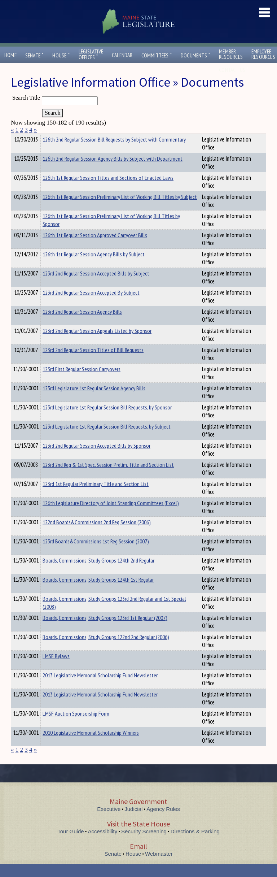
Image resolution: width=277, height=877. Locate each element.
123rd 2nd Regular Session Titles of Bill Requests (93, 363)
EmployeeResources (263, 54)
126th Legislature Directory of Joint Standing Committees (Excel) (111, 516)
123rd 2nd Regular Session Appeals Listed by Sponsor (97, 344)
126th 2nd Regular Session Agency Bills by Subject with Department (113, 171)
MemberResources (231, 54)
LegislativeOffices (91, 54)
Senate (34, 55)
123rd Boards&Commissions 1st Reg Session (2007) (96, 554)
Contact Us (234, 70)
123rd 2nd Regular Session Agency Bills (82, 325)
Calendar (122, 55)
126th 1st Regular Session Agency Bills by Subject (94, 267)
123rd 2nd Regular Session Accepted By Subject (91, 305)
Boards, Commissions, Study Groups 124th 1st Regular (98, 592)
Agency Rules (163, 822)
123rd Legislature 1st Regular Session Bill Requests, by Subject (107, 439)
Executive (108, 822)
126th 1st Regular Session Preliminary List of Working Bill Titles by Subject (120, 210)
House (61, 55)
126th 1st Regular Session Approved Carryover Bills (95, 248)
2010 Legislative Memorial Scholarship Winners (91, 746)
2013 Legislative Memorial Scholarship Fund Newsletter (100, 688)
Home (10, 55)
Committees (156, 55)
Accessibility (103, 844)
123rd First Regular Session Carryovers (81, 382)
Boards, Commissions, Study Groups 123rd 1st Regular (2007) (105, 631)
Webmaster (158, 867)
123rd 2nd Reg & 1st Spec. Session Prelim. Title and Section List (108, 478)
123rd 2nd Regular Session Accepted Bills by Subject (96, 286)
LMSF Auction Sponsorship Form (76, 726)
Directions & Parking (195, 844)
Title (17, 138)
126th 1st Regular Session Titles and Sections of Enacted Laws (108, 191)
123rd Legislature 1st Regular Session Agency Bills (94, 401)
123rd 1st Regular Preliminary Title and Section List (96, 497)
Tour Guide (70, 844)
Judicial (133, 822)
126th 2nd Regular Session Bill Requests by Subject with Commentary (114, 152)
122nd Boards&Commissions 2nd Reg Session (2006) (97, 535)
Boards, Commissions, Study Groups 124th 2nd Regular (98, 573)
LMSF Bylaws (56, 669)
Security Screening (144, 844)
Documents (195, 55)
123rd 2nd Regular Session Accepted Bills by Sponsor (96, 459)
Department (54, 138)
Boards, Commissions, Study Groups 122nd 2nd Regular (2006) (106, 650)
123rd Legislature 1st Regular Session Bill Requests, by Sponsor (107, 420)
